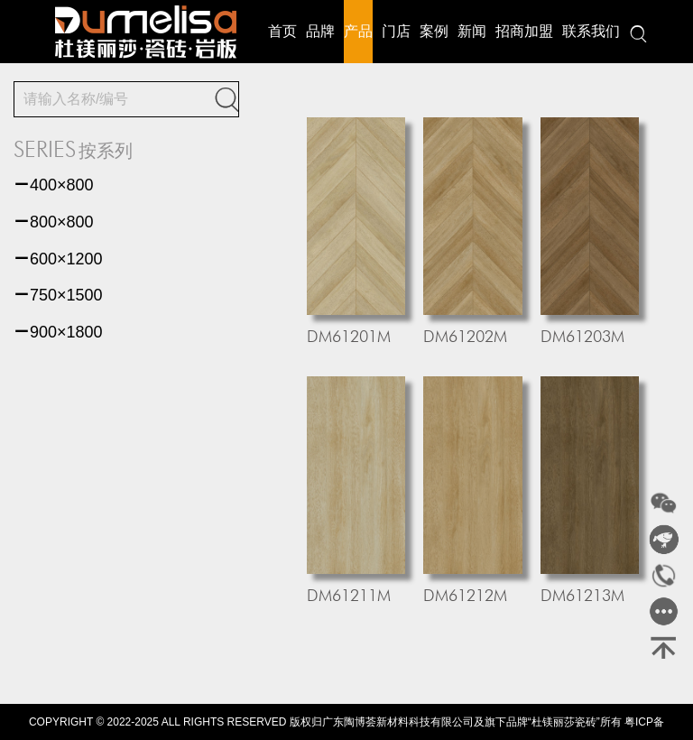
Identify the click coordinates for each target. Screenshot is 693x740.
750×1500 (58, 295)
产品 (358, 31)
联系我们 (591, 31)
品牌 (320, 31)
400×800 (54, 185)
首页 (282, 31)
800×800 (54, 222)
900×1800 (58, 332)
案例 (434, 31)
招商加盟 (524, 31)
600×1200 (58, 259)
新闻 (471, 31)
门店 (396, 31)
